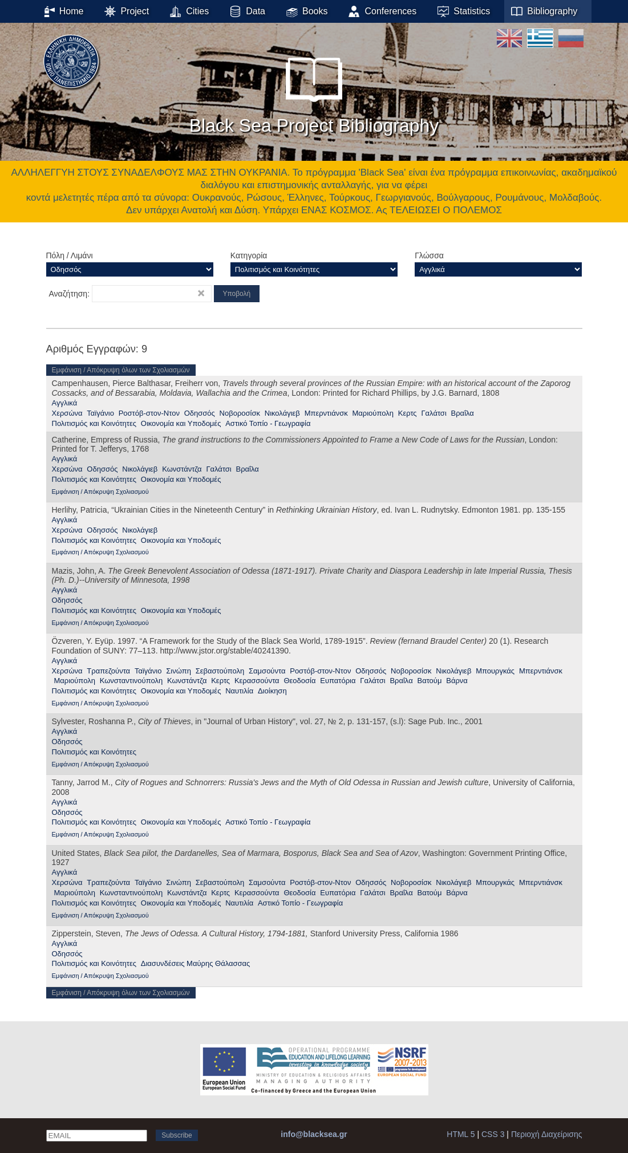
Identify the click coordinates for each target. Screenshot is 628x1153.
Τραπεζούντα (108, 671)
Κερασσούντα (256, 680)
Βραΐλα (462, 413)
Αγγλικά (65, 403)
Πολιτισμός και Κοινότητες (94, 423)
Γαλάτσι (433, 413)
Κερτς (407, 413)
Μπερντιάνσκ (326, 413)
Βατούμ (429, 680)
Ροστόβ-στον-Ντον (149, 413)
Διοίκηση (272, 691)
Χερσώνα (67, 413)
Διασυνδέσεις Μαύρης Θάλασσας (195, 963)
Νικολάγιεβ (282, 413)
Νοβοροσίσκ (240, 413)
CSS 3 (492, 1134)
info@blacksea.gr (314, 1134)
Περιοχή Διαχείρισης (546, 1134)
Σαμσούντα (267, 671)
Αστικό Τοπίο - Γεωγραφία (267, 423)
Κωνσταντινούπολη (131, 680)
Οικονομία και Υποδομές (181, 423)
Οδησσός (199, 413)
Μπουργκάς (495, 671)
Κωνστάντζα (181, 469)
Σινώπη (178, 671)
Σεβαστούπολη (220, 671)
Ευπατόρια (337, 680)
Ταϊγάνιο (100, 413)
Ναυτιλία (239, 691)
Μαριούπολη (372, 413)
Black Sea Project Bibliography (314, 91)
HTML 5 (461, 1134)
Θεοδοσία (299, 680)
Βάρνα (457, 680)
